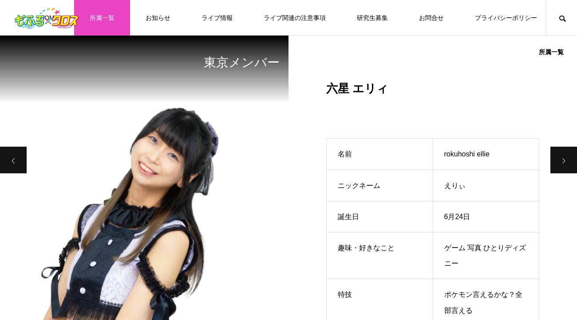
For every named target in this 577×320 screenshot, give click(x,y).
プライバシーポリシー (506, 17)
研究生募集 (372, 17)
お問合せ (431, 17)
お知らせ (158, 17)
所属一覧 (102, 17)
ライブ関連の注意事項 (295, 17)
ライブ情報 (217, 17)
